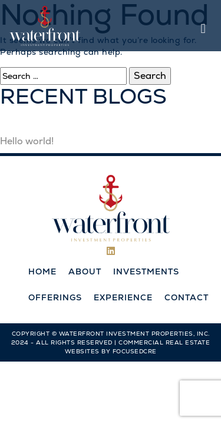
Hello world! (27, 141)
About (84, 271)
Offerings (55, 297)
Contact (186, 297)
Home (42, 271)
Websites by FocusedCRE (111, 351)
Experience (123, 297)
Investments (146, 271)
